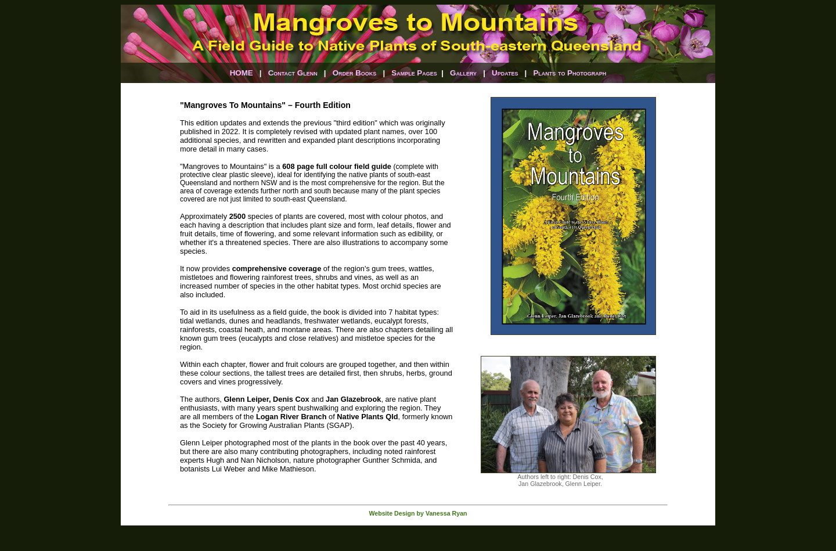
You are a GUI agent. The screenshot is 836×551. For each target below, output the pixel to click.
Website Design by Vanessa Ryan (418, 513)
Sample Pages (414, 73)
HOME (241, 73)
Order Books (355, 73)
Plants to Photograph (569, 73)
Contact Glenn (293, 73)
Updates (505, 73)
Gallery (463, 73)
